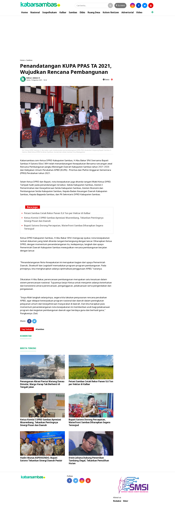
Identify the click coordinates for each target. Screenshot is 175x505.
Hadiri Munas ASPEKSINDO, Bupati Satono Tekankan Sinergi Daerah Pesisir (41, 459)
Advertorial (127, 12)
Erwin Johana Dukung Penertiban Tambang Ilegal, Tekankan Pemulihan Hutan (89, 460)
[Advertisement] (87, 35)
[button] (152, 11)
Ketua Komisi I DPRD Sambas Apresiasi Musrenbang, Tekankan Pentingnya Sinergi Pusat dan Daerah (40, 422)
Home (24, 12)
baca (106, 79)
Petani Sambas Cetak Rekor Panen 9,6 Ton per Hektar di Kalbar (57, 213)
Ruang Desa (94, 12)
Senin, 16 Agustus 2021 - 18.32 (36, 80)
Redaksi (117, 501)
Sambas (73, 12)
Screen (120, 5)
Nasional (35, 12)
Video (139, 12)
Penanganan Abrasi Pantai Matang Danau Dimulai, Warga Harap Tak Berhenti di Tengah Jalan (42, 384)
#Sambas (40, 329)
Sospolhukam (49, 12)
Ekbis (82, 12)
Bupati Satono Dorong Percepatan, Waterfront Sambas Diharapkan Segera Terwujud (89, 422)
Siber (125, 501)
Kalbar (62, 12)
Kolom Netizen (111, 12)
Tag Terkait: (27, 329)
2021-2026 (103, 166)
